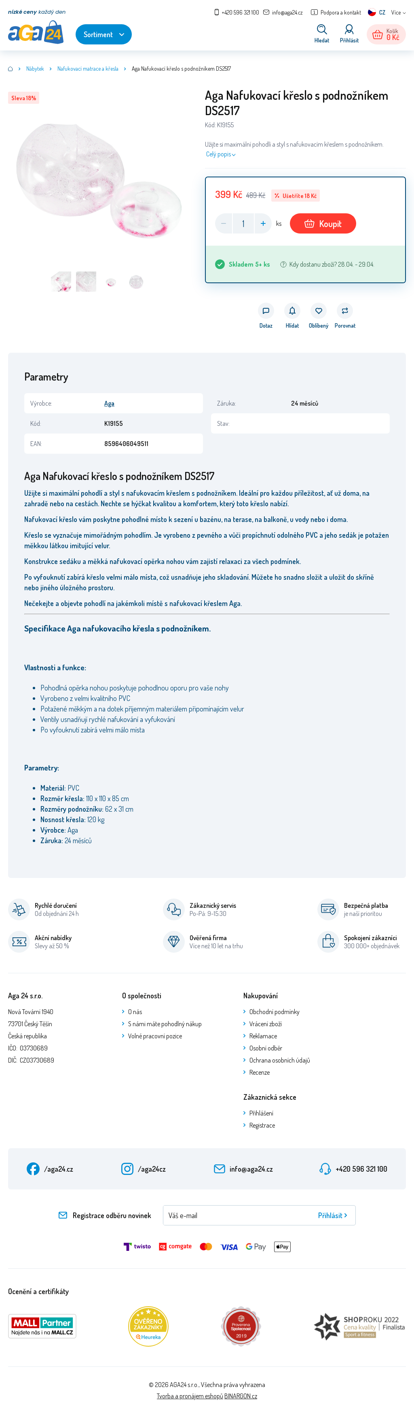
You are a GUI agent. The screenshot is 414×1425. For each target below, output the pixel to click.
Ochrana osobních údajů (279, 1060)
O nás (135, 1012)
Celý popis (218, 154)
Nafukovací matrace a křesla (87, 68)
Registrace (262, 1125)
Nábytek (35, 68)
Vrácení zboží (265, 1024)
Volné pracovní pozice (155, 1036)
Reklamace (263, 1036)
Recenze (259, 1072)
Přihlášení (261, 1113)
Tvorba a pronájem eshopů (190, 1396)
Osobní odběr (265, 1048)
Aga (109, 403)
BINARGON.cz (240, 1396)
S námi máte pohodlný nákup (165, 1024)
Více (396, 12)
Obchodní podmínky (274, 1012)
